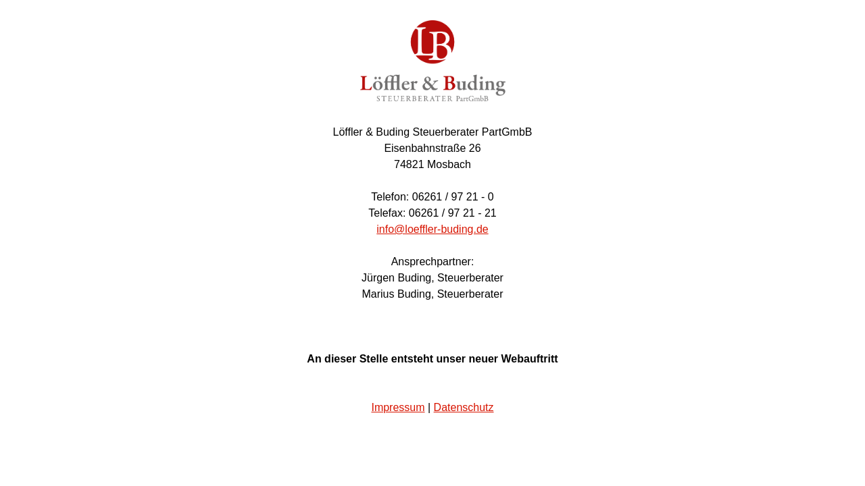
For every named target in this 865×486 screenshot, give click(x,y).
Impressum (397, 407)
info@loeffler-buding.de (432, 229)
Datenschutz (464, 407)
